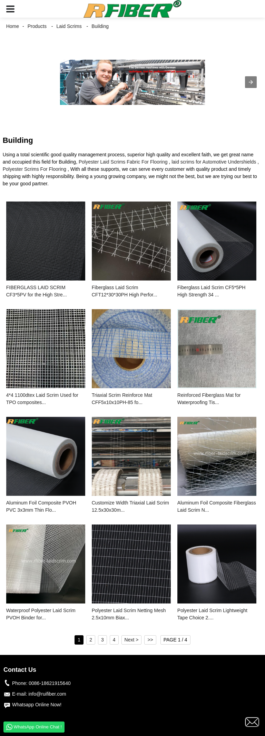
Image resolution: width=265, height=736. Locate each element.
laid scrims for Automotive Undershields (213, 162)
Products (37, 26)
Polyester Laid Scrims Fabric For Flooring (123, 162)
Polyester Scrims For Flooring (34, 169)
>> (150, 639)
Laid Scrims (69, 26)
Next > (132, 639)
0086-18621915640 (49, 683)
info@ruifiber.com (47, 694)
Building (100, 26)
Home (12, 26)
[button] (10, 9)
